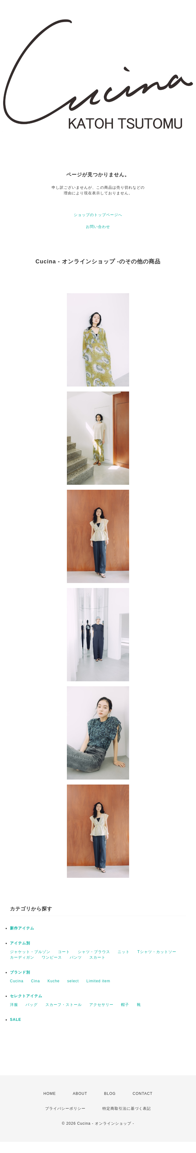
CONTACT (142, 1093)
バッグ (32, 1005)
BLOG (110, 1093)
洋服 (14, 1005)
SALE (15, 1019)
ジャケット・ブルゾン (30, 952)
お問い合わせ (98, 227)
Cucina (16, 981)
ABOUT (80, 1093)
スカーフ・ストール (63, 1005)
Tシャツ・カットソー (156, 952)
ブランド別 (20, 972)
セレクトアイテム (26, 996)
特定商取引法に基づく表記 (126, 1108)
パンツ (76, 957)
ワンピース (52, 957)
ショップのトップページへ (98, 215)
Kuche (54, 981)
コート (64, 952)
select (73, 981)
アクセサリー (101, 1005)
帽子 (125, 1005)
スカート (97, 957)
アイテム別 (20, 943)
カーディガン (22, 957)
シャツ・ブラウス (94, 952)
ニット (124, 952)
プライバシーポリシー (65, 1108)
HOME (50, 1093)
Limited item (98, 981)
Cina (35, 981)
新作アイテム (22, 928)
